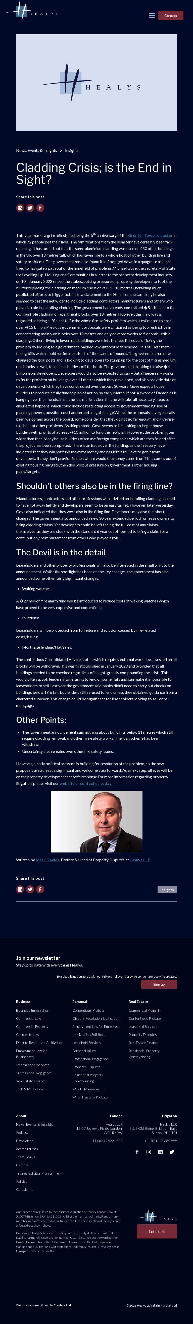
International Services (33, 1065)
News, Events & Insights (36, 150)
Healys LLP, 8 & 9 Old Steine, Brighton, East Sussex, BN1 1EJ (153, 1128)
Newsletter (24, 1141)
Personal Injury (84, 1051)
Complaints (24, 1189)
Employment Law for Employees (96, 1026)
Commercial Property (32, 1026)
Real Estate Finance (31, 1081)
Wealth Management (88, 1089)
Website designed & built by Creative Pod (43, 1305)
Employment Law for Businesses (31, 1054)
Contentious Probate (88, 1010)
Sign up (159, 984)
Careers (22, 1165)
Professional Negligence (34, 1073)
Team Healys (25, 1157)
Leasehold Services (86, 1042)
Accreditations (27, 1149)
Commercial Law (28, 1018)
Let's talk (157, 1231)
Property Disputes (86, 1067)
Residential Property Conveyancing (87, 1078)
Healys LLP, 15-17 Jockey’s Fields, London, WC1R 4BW (99, 1128)
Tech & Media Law (29, 1089)
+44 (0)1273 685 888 (160, 1141)
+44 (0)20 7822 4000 (106, 1141)
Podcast (22, 1132)
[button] (152, 16)
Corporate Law (27, 1034)
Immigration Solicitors (89, 1034)
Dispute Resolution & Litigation (39, 1042)
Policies (21, 1181)
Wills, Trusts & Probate (90, 1097)
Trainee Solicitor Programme (37, 1173)
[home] (32, 12)
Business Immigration (32, 1010)
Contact (170, 15)
